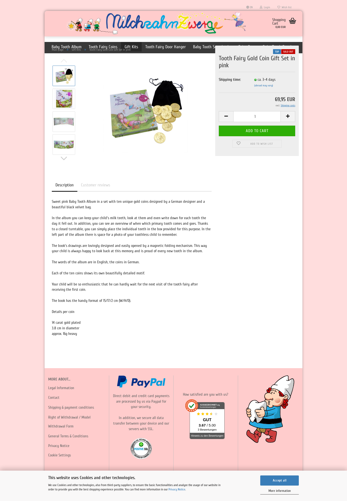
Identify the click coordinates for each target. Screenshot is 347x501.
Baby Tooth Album (66, 46)
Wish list (284, 7)
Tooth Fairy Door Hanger (165, 46)
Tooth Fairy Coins (103, 46)
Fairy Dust (246, 46)
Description (64, 194)
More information (279, 491)
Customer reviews (95, 194)
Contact (54, 407)
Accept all (280, 480)
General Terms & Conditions (68, 446)
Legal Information (61, 397)
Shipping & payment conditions (71, 417)
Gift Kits (131, 46)
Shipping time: (230, 89)
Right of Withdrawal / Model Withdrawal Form (69, 431)
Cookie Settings (59, 465)
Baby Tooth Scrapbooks (212, 46)
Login (265, 7)
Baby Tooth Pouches (279, 46)
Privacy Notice (176, 489)
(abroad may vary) (263, 95)
